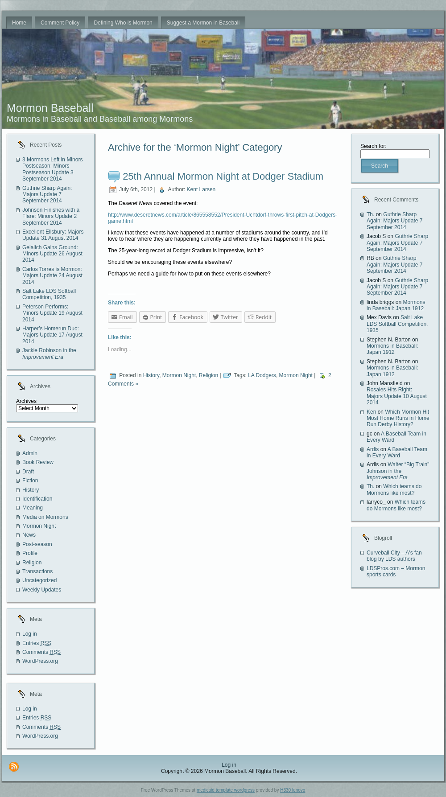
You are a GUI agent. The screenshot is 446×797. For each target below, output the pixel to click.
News (29, 535)
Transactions (37, 571)
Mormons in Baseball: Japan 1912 (396, 305)
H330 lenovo (292, 790)
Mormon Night (39, 526)
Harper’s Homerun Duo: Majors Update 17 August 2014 (52, 335)
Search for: (373, 146)
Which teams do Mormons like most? (394, 489)
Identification (37, 499)
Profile (29, 553)
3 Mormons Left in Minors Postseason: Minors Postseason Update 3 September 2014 (52, 169)
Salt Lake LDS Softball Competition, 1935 (49, 294)
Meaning (32, 508)
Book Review (38, 462)
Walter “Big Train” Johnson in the (398, 471)
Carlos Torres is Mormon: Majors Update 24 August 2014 (52, 275)
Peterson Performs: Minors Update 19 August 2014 (52, 313)
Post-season (37, 544)
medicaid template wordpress (226, 790)
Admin (29, 453)
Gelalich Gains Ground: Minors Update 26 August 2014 (52, 253)
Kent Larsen (201, 189)
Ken (371, 412)
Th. (370, 214)
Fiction (30, 480)
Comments (41, 652)
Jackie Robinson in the (49, 353)
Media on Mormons (45, 517)
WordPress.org (40, 661)
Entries (36, 643)
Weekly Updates (41, 590)
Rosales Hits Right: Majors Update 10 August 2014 (397, 396)
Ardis (373, 449)
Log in (29, 634)
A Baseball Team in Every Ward (397, 452)
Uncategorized (39, 580)
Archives (26, 401)
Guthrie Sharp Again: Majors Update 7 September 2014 (47, 194)
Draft (28, 471)
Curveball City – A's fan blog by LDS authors (394, 556)
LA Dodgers (262, 375)
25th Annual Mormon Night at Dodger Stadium (223, 176)
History (30, 490)
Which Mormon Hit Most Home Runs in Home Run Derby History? (398, 418)
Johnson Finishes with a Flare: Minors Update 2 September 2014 (50, 216)
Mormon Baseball (50, 108)
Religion (31, 562)
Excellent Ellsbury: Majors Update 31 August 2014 (52, 235)
